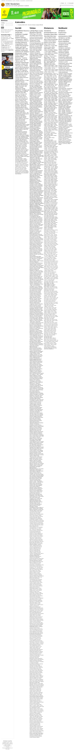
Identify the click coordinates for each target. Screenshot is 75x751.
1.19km (55, 311)
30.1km (48, 177)
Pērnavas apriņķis (38, 82)
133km (45, 287)
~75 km (51, 239)
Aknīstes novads (39, 697)
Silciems (31, 316)
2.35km (47, 320)
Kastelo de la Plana (33, 533)
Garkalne (40, 287)
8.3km (45, 117)
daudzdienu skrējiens (64, 78)
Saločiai (40, 147)
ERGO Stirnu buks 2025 (22, 137)
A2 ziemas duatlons (22, 144)
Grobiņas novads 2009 (35, 183)
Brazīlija (36, 169)
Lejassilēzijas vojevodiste (35, 466)
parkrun (68, 89)
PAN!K (17, 36)
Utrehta (38, 505)
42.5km (51, 226)
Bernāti (37, 323)
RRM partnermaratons (63, 118)
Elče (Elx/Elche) (36, 578)
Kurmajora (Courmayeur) (34, 127)
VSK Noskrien (12, 4)
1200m (52, 176)
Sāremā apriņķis (37, 723)
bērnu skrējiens (64, 40)
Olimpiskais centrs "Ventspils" (35, 131)
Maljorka (36, 261)
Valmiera (32, 41)
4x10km (52, 220)
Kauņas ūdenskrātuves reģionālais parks (36, 470)
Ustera (34, 596)
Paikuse (31, 277)
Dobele (38, 302)
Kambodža (32, 227)
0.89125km (46, 153)
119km (56, 120)
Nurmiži (31, 315)
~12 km (46, 68)
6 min (51, 267)
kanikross (68, 81)
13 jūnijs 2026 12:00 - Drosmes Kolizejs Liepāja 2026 (29, 24)
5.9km (55, 148)
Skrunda (32, 194)
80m (54, 278)
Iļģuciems (32, 75)
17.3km (45, 225)
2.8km (56, 185)
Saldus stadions (33, 363)
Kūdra (31, 496)
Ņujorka (40, 171)
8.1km (54, 74)
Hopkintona (40, 191)
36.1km (54, 244)
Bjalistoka (37, 357)
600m (49, 68)
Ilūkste (40, 250)
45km (45, 120)
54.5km (54, 340)
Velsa (31, 210)
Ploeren (31, 681)
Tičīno (31, 361)
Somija (42, 73)
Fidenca (31, 388)
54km (54, 221)
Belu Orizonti (37, 627)
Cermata (35, 254)
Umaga (39, 300)
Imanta (36, 58)
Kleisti (38, 242)
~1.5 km (55, 255)
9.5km (52, 65)
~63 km (52, 163)
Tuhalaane (32, 406)
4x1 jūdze (53, 317)
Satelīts (60, 68)
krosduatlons (61, 135)
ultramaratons (63, 43)
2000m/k (55, 173)
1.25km (54, 192)
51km (57, 267)
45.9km (45, 331)
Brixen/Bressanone (37, 653)
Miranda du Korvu (36, 441)
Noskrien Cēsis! (19, 92)
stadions (61, 46)
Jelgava (32, 58)
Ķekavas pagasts (33, 572)
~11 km (54, 75)
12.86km (53, 208)
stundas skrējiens (63, 80)
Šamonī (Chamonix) (35, 79)
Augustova (40, 667)
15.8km (55, 238)
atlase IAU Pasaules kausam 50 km (20, 120)
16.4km (54, 329)
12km (53, 41)
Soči (42, 530)
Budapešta (32, 130)
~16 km (49, 90)
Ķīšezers (32, 225)
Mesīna (31, 559)
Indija (37, 129)
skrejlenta (60, 137)
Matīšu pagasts (36, 442)
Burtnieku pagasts (33, 443)
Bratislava (34, 208)
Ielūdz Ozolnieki (20, 55)
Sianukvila (36, 662)
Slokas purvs (35, 496)
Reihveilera (40, 658)
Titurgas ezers (37, 709)
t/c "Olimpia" (32, 323)
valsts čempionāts (64, 49)
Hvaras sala (36, 412)
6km (45, 39)
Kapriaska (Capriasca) (37, 361)
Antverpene (36, 250)
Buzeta (31, 306)
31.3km (48, 220)
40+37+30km (53, 310)
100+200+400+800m (48, 141)
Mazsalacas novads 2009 (35, 682)
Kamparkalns (32, 564)
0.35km (48, 176)
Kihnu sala (35, 615)
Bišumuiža (32, 494)
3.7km (45, 100)
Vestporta (35, 698)
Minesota (37, 657)
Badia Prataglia (37, 514)
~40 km (45, 169)
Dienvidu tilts (39, 202)
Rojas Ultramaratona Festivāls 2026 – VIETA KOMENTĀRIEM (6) (7, 37)
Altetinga (41, 593)
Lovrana (39, 305)
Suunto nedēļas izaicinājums (22, 128)
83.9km (54, 231)
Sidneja (35, 343)
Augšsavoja (36, 546)
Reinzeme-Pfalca (33, 719)
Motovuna (37, 415)
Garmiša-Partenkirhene (37, 635)
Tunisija (41, 333)
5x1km (56, 278)
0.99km (45, 245)
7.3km (49, 104)
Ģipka (39, 256)
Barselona (32, 120)
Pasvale (31, 143)
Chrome (7, 746)
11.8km (48, 249)
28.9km (54, 223)
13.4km (54, 103)
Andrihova (32, 432)
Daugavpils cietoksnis (36, 594)
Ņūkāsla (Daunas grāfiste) (37, 695)
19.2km (45, 184)
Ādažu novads (38, 458)
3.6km (49, 44)
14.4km (48, 116)
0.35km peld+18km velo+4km (50, 172)
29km (54, 174)
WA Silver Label (68, 124)
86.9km (55, 243)
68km (52, 255)
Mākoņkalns (37, 541)
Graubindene (32, 657)
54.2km (48, 331)
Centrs (31, 63)
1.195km (49, 313)
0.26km (52, 270)
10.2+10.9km (48, 263)
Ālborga (38, 490)
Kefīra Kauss (61, 87)
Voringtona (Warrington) (34, 649)
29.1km (45, 223)
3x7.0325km (46, 138)
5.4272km (55, 165)
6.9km (54, 188)
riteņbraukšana (67, 76)
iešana (64, 71)
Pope (41, 708)
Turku (31, 249)
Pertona (31, 697)
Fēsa (42, 453)
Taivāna (35, 166)
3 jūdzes (55, 293)
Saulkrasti (39, 199)
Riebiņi (42, 514)
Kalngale (40, 674)
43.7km (45, 244)
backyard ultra (67, 117)
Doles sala (36, 164)
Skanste (40, 319)
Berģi (39, 100)
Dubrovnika (32, 418)
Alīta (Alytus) (37, 418)
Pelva (31, 612)
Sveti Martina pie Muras (37, 534)
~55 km (48, 195)
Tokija (37, 197)
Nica (40, 189)
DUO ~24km (50, 133)
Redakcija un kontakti (7, 740)
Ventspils (35, 67)
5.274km (49, 60)
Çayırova (39, 404)
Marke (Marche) (33, 685)
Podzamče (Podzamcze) (34, 555)
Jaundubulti (39, 465)
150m (54, 298)
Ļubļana (38, 252)
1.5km (52, 48)
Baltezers (38, 716)
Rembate (32, 186)
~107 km (52, 120)
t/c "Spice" (37, 374)
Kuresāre (35, 305)
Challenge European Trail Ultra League (21, 168)
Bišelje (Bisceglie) (33, 542)
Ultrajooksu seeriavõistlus (20, 124)
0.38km (51, 174)
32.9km (53, 341)
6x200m (53, 334)
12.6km (49, 107)
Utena (31, 570)
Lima (38, 543)
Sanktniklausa (38, 243)
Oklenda (31, 698)
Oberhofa (38, 521)
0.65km (50, 106)
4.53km (45, 243)
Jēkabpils (38, 123)
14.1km (49, 85)
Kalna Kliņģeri (37, 276)
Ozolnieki (37, 41)
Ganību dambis (39, 717)
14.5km (45, 136)
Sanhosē (40, 501)
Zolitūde (32, 127)
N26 (70, 106)
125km (45, 155)
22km (52, 107)
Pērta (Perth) (32, 636)
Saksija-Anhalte (37, 523)
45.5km (55, 179)
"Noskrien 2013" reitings (64, 109)
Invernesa (38, 240)
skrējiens (61, 31)
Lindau (35, 324)
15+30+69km (46, 231)
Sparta (38, 167)
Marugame (32, 506)
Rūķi (38, 669)
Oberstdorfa (40, 431)
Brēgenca (39, 324)
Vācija (36, 38)
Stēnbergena (32, 671)
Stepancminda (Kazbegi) (36, 477)
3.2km (56, 99)
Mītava (23, 160)
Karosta (31, 451)
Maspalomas (32, 248)
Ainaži (34, 222)
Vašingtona (32, 384)
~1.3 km (52, 195)
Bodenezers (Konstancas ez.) (36, 489)
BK (25, 92)
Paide (40, 584)
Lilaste (34, 705)
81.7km (48, 232)
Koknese (35, 419)
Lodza (36, 381)
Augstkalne (39, 489)
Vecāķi (41, 116)
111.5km (55, 236)
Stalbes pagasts (39, 315)
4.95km (48, 134)
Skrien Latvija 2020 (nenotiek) (22, 125)
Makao (40, 407)
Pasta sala (39, 430)
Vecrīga (32, 86)
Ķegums (41, 415)
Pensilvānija (32, 392)
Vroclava (32, 184)
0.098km (45, 250)
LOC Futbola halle (35, 569)
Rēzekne (37, 149)
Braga (35, 554)
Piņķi (31, 255)
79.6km (45, 236)
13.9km (49, 180)
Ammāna (36, 368)
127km (46, 255)
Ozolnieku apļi (23, 86)
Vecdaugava (32, 381)
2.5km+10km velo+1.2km (49, 304)
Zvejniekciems (38, 689)
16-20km (49, 130)
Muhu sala (40, 622)
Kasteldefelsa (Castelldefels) (35, 634)
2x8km (48, 236)
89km (48, 155)
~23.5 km (55, 125)
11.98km (50, 314)
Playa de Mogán (36, 593)
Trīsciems (32, 510)
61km (48, 296)
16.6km (52, 143)
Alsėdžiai (38, 656)
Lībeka (31, 274)
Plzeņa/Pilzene (34, 718)
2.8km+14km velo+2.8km (49, 318)
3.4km (45, 146)
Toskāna (36, 110)
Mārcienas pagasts (36, 444)
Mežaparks (33, 32)
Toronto (36, 237)
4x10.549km (47, 79)
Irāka (31, 497)
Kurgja (36, 239)
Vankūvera (39, 228)
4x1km (50, 259)
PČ (69, 96)
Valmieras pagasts (33, 449)
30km (52, 54)
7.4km (55, 182)
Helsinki (32, 124)
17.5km (45, 178)
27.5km (52, 189)
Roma (35, 181)
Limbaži (31, 295)
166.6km (51, 340)
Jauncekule (32, 563)
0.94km (45, 188)
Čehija (31, 74)
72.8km (46, 233)
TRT (20, 70)
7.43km (45, 123)
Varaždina (32, 523)
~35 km (49, 131)
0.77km (52, 311)
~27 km (52, 148)
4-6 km (53, 83)
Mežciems (32, 83)
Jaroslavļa (38, 530)
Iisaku (33, 439)
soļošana (67, 48)
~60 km (54, 269)
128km (56, 130)
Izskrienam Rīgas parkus (21, 147)
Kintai (31, 594)
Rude (38, 581)
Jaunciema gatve (36, 684)
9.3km (49, 99)
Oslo (31, 236)
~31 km (49, 148)
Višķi (41, 494)
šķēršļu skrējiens (63, 75)
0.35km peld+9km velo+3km (50, 198)
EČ (64, 104)
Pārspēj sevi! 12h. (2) (6, 46)
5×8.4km (46, 131)
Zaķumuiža (34, 448)
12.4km (45, 103)
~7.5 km (49, 121)
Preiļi (41, 222)
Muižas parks (36, 508)
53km (55, 98)
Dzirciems (32, 47)
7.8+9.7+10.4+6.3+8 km (49, 199)
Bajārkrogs (36, 562)
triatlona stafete (68, 135)
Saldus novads (37, 602)
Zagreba (31, 275)
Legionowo (32, 627)
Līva (33, 622)
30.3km (54, 344)
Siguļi (38, 702)
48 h (51, 258)
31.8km (49, 328)
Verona (36, 186)
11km (52, 69)
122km (52, 219)
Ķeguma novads (39, 153)
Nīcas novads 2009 (34, 280)
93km (45, 320)
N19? (70, 136)
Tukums (35, 267)
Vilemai (38, 464)
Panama (34, 365)
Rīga (36, 31)
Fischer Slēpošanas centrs (35, 339)
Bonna (34, 483)
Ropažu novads (36, 265)
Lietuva (32, 37)
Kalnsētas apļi (19, 106)
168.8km (52, 294)
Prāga (31, 107)
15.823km (46, 246)
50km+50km (53, 328)
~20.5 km (46, 165)
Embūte (40, 330)
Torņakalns (38, 90)
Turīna (41, 227)
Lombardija (32, 217)
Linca (40, 646)
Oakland (37, 646)
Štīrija (33, 612)
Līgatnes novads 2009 (35, 232)
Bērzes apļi (17, 169)
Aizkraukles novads (34, 317)
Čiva (38, 641)
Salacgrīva (32, 122)
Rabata (41, 476)
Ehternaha (34, 652)
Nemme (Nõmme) (34, 193)
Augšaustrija (40, 718)
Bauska (37, 148)
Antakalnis (32, 514)
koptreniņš (62, 32)
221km (52, 204)
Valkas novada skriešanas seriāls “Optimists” (20, 89)
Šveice (38, 44)
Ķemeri (41, 444)
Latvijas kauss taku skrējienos (22, 135)
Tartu (31, 136)
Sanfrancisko (38, 483)
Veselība (18, 42)
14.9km (49, 170)
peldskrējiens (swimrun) (63, 132)
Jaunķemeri (32, 713)
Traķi (37, 306)
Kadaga (31, 386)
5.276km (50, 257)
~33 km (56, 152)
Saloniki (40, 193)
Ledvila (33, 434)
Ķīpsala (39, 70)
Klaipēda (37, 83)
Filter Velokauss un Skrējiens (21, 141)
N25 (67, 96)
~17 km (49, 149)
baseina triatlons (61, 140)
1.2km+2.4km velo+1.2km (49, 322)
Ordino (33, 670)
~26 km (45, 114)
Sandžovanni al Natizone (34, 661)
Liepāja (40, 31)
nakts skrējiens (66, 127)
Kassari (31, 517)
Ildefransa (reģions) (38, 377)
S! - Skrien (17, 163)
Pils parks (32, 203)
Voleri (39, 551)
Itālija (33, 35)
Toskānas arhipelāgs (34, 553)
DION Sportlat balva (20, 152)
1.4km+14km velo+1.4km (49, 319)
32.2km (46, 324)
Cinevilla (39, 298)
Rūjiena (31, 222)
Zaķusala (37, 157)
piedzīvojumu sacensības (63, 123)
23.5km (49, 169)
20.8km (48, 238)
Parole (2, 24)
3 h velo (52, 77)
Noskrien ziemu (22, 73)
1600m (52, 157)
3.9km (48, 225)
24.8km (51, 249)
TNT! (26, 55)
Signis (8, 742)
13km (53, 90)
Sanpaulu (41, 365)
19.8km (45, 192)
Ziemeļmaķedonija (34, 256)
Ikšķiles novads (33, 228)
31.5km (52, 178)
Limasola (38, 236)
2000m (53, 93)
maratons (47, 31)
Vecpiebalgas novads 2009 (35, 440)
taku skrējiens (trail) (64, 43)
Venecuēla (38, 474)
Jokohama (34, 637)
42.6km (45, 293)
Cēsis (39, 57)
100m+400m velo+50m (53, 281)
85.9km (49, 250)
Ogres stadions (39, 54)
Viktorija (34, 731)
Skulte (33, 390)
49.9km (53, 229)
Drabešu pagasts (33, 358)
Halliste (41, 397)
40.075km (50, 309)
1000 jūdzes (54, 309)
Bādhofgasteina (38, 612)
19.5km (56, 324)
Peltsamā (34, 620)
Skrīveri (31, 419)
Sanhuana (32, 503)
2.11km (48, 181)
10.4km (45, 128)
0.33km (53, 314)
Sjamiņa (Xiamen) (33, 505)
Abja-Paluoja (36, 397)
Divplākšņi (19, 31)
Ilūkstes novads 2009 (37, 694)
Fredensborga (32, 531)
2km (51, 36)
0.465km (49, 310)
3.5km (52, 66)
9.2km (55, 116)
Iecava (40, 142)
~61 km (45, 294)
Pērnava (31, 214)
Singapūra (32, 409)
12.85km (55, 176)
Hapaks (31, 264)
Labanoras (36, 592)
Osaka (33, 497)
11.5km (49, 110)
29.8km (52, 264)
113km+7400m (47, 277)
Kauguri (35, 191)
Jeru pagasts (41, 681)
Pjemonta (40, 158)
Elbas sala (40, 553)
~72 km (52, 167)
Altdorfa (34, 545)
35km (48, 266)
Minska (33, 309)
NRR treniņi (20, 162)
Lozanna (31, 307)
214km (48, 242)
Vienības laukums (38, 316)
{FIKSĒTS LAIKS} (47, 289)
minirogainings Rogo (21, 74)
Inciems (39, 453)
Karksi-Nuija (37, 247)
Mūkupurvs (32, 573)
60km (51, 296)
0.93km (45, 310)
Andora (36, 670)
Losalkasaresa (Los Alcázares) (36, 518)
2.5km (46, 47)
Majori (35, 124)
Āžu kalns (39, 221)
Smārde (34, 530)
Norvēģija (36, 81)
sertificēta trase (62, 97)
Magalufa (31, 684)
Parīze (36, 133)
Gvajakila (41, 508)
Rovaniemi (32, 269)
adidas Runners (23, 77)
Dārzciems (36, 134)
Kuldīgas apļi (25, 90)
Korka (38, 268)
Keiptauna (32, 311)
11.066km (49, 256)
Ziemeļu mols (32, 557)
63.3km (52, 150)
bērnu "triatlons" (68, 129)
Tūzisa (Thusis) (33, 656)
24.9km (45, 221)
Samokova (41, 710)
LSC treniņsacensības (20, 121)
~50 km (49, 102)
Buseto (41, 387)
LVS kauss (26, 162)
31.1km (51, 342)
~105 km (49, 237)
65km (54, 126)
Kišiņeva (38, 472)
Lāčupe (40, 331)
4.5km (50, 75)
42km (45, 77)
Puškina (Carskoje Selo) (34, 609)
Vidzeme (40, 218)
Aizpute (34, 236)
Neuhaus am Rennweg (38, 522)
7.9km (56, 208)
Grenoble (31, 666)
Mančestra (32, 407)
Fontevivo (35, 669)
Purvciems (37, 71)
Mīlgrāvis (35, 375)
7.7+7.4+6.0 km (53, 202)
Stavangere (40, 351)
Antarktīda (36, 229)
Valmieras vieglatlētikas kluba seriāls (21, 44)
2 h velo (52, 166)
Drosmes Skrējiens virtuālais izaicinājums (21, 165)
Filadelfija (35, 386)
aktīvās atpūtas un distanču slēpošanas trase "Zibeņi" (36, 283)
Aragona (36, 506)
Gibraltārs (40, 484)
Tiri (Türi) (40, 354)
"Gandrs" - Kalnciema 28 (38, 482)
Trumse (36, 184)
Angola (36, 658)
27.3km (50, 216)
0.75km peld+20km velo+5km (50, 175)
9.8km (45, 97)
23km (56, 93)
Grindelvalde (32, 519)
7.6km (50, 153)
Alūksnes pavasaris (24, 118)
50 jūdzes (51, 343)
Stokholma (40, 111)
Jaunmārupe (33, 161)
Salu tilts (32, 100)
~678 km (45, 264)
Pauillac (31, 401)
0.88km (49, 270)
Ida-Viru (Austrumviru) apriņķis (36, 289)
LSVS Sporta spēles (63, 125)
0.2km (50, 41)
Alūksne (41, 164)
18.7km (45, 209)
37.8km (54, 145)
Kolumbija (32, 399)
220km (51, 225)
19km (55, 118)
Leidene (31, 294)
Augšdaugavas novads (34, 568)
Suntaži (35, 268)
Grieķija (37, 73)
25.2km (48, 120)
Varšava (35, 93)
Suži (33, 678)
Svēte (41, 510)
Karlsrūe (41, 663)
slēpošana (65, 139)
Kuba (40, 399)
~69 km (45, 171)
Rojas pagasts (37, 713)
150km (45, 179)
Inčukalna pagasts (36, 210)
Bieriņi (37, 190)
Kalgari (39, 348)
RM (64, 81)
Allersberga (32, 602)
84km (45, 211)
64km (45, 239)
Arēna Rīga (36, 409)
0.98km (48, 245)
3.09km (48, 329)
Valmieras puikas (33, 708)
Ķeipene (40, 266)
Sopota (36, 439)
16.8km (50, 145)
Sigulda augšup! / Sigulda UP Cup (22, 103)
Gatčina (31, 710)
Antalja (31, 273)
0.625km (49, 311)
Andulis (6, 39)
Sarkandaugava (35, 226)
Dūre (36, 445)
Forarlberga (32, 723)
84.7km (45, 323)
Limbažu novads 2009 (37, 349)
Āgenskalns (39, 35)
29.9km (45, 249)
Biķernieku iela (36, 160)
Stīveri (37, 673)
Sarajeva (35, 453)
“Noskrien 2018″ (62, 83)
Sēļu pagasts (35, 681)
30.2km (48, 293)
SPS (20, 108)
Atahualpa (7, 749)
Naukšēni (31, 488)
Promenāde (39, 343)
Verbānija (36, 307)
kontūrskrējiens (68, 140)
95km (45, 340)
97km (57, 244)
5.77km (49, 268)
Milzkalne (32, 206)
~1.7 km (45, 204)
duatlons (60, 115)
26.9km (45, 335)
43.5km (54, 245)
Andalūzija (32, 133)
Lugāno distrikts (33, 353)
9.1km (56, 115)
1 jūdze (51, 194)
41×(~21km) (46, 197)
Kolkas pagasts (37, 729)
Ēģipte (41, 195)
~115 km (51, 112)
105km (45, 176)
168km (48, 196)
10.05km (52, 238)
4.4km (51, 61)
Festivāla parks (33, 521)
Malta (40, 237)
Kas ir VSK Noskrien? (6, 31)
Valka (40, 86)
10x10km (46, 112)
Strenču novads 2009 (37, 438)
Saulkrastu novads (37, 509)
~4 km (54, 73)
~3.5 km (52, 154)
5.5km (48, 57)
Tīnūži (36, 641)
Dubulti (31, 534)
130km (45, 168)
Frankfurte (32, 237)
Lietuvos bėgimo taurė (21, 132)
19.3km (55, 264)
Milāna (41, 238)
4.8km (53, 64)
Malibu (41, 624)
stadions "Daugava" (35, 112)
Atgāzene (32, 333)
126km (48, 223)
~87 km (45, 238)
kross (60, 41)
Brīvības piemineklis (34, 76)
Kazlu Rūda (34, 524)
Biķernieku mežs (37, 55)
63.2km (46, 303)
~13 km (46, 90)
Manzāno (40, 660)
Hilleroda (31, 543)
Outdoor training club (21, 94)
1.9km (48, 118)
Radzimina (32, 623)
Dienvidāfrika (33, 116)
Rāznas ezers (32, 389)
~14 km (53, 58)
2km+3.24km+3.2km (48, 139)
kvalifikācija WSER (63, 79)
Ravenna (32, 291)
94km (54, 232)
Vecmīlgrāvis (38, 369)
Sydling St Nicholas (37, 583)
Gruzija (39, 301)
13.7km (55, 155)
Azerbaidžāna (32, 511)
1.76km (55, 268)
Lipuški (42, 373)
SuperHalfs (23, 126)
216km (51, 327)
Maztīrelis (36, 215)
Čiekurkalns (33, 59)
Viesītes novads (33, 621)
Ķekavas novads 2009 (36, 46)
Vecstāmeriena (33, 663)
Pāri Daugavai (24, 45)
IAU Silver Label (62, 130)
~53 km (52, 156)
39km (56, 146)
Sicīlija (33, 374)
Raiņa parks (37, 392)
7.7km (47, 75)
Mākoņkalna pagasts (34, 331)
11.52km (46, 186)
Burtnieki (41, 448)
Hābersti (41, 569)
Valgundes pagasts (39, 203)
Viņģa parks (40, 224)
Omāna (39, 558)
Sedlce (31, 622)
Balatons (35, 244)
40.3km (51, 244)
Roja (40, 173)
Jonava (35, 295)
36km (47, 334)
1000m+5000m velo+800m (49, 285)
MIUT (22, 108)
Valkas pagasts (35, 515)
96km (48, 330)
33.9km (55, 291)
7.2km (46, 53)
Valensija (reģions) (34, 150)
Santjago (34, 706)
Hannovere (35, 249)
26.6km (48, 221)
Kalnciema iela (34, 57)
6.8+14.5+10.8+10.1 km (48, 271)
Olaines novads (33, 242)
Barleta (36, 540)
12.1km (45, 102)
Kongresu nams (33, 403)
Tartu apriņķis (35, 459)
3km (54, 36)
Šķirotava (31, 692)
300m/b (53, 324)
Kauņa (31, 156)
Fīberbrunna (36, 616)
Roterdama (37, 238)
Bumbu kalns (35, 462)
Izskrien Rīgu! (19, 56)
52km (45, 212)
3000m (56, 50)
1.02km (45, 273)
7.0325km (46, 93)
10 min (53, 86)
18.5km (48, 191)
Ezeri (39, 672)
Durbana (37, 345)
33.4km (46, 328)
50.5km (45, 235)
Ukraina (40, 121)
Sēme (38, 473)
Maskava (37, 182)
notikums (66, 51)
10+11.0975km (47, 132)
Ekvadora (37, 227)
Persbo (40, 640)
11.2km (48, 179)
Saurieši (40, 248)
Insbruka (38, 567)
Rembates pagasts (36, 737)
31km (48, 244)
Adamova (35, 426)
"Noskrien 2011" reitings (64, 111)
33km (48, 94)
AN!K (19, 98)
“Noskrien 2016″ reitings (65, 89)
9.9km (52, 100)
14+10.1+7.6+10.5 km (53, 266)
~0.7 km (52, 191)
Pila (34, 285)
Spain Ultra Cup (21, 149)
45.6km (49, 123)
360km (46, 276)
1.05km (52, 181)
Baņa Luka (36, 429)
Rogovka (31, 672)
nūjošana (66, 41)
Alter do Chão (32, 540)
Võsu (39, 499)
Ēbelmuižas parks (39, 417)
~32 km (49, 147)
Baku (36, 511)
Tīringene (31, 522)
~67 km (55, 195)
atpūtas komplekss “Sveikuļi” (37, 205)
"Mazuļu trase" (47, 166)
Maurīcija (36, 364)
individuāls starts (63, 63)
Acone (41, 705)
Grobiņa (36, 479)
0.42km (51, 124)
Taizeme (41, 279)
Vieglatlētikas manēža (36, 645)
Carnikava (32, 149)
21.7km (48, 190)
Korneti (34, 430)
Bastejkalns (37, 206)
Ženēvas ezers (39, 478)
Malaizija (36, 253)
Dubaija (34, 362)
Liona (35, 666)
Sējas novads (37, 510)
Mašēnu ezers (32, 679)
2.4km (50, 64)
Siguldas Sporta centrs (37, 611)
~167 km (52, 200)
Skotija (40, 103)
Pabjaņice (32, 371)
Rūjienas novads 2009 (38, 683)
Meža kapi (36, 433)
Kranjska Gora (33, 292)
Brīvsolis (26, 137)
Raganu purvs (40, 604)
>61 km (54, 253)
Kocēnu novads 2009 (35, 125)
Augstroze (35, 460)
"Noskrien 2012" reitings (64, 110)
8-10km (55, 133)
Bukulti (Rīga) (40, 426)
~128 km (56, 167)
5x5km (45, 182)
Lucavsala (38, 77)
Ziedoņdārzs (33, 70)
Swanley (37, 650)
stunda (50, 42)
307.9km (49, 294)
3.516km (50, 114)
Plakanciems (35, 571)
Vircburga (40, 249)
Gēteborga (39, 208)
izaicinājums (61, 129)
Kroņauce (31, 704)
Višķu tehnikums (36, 493)
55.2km (51, 335)
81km (45, 194)
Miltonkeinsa (36, 294)
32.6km (52, 224)
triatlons (60, 107)
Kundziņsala (36, 494)
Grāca (38, 491)
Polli (40, 323)
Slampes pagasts (33, 301)
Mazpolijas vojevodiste (38, 318)
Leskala (38, 572)
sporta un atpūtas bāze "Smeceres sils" (34, 456)
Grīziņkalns (32, 144)
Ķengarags (32, 313)
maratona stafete (63, 52)
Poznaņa (34, 136)
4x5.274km (49, 212)
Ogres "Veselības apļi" (20, 47)
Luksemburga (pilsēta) (38, 326)
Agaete (31, 593)
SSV (26, 64)
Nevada (31, 267)
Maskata (36, 558)
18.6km (51, 242)
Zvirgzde (34, 552)
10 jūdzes (46, 106)
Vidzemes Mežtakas (20, 115)
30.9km (53, 233)
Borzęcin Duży (35, 667)
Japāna (37, 61)
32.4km (54, 242)
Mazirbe (31, 260)
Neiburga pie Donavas (34, 428)
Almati (38, 353)
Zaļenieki (38, 703)
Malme (31, 483)
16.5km (45, 226)
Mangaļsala (37, 43)
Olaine (31, 166)
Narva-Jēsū (35, 469)
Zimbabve (39, 366)
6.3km (54, 106)
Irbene (34, 590)
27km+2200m (52, 207)
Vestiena (31, 484)
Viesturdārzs (38, 223)
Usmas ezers (32, 417)
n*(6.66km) (55, 277)
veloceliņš (32, 546)
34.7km (55, 319)
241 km (48, 339)
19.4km (54, 225)
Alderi (35, 503)
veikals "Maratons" (38, 487)
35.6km (45, 170)
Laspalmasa (36, 173)
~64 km (45, 279)
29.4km (56, 127)
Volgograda (40, 382)
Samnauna (39, 637)
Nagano (35, 404)
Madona (40, 427)
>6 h (52, 128)
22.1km (48, 222)
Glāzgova (32, 281)
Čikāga (42, 211)
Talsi (41, 104)
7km (55, 45)
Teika (31, 34)
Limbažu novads (36, 582)
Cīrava (31, 706)
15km (45, 44)
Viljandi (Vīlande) (34, 168)
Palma (39, 306)
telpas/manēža (68, 73)
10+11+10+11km (54, 263)
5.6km (53, 105)
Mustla (41, 400)
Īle (33, 517)
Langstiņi (40, 286)
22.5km (54, 201)
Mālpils (31, 589)
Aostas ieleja (37, 680)
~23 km (56, 84)
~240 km (45, 265)
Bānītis (19, 160)
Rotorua (37, 434)
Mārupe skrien (18, 112)
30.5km (45, 222)
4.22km (46, 91)
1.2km (45, 54)
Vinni (31, 439)
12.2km (49, 187)
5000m (56, 53)
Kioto (42, 558)
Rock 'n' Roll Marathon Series (22, 81)
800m (49, 48)
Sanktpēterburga (34, 170)
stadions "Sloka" (33, 480)
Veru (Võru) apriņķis (35, 111)
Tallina (35, 63)
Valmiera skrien (23, 169)
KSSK (24, 105)
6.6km (54, 94)
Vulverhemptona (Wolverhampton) (36, 696)
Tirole (31, 334)
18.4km (52, 177)
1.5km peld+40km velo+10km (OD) (50, 205)
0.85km (45, 311)
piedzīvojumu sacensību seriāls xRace (21, 146)
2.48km (55, 135)
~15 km (48, 61)
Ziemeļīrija (40, 235)
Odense (31, 257)
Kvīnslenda (32, 329)
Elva (31, 163)
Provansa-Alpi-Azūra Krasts (36, 218)
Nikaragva (32, 683)
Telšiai (41, 567)
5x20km (51, 293)
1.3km (48, 171)
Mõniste (40, 617)
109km (52, 179)
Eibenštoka (36, 420)
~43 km (52, 98)
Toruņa (33, 629)
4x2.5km (50, 105)
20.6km (52, 209)
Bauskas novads (36, 728)
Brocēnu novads (37, 599)
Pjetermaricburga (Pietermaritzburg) (34, 347)
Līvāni (31, 162)
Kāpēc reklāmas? (5, 32)
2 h (53, 56)
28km (54, 146)
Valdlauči (37, 390)
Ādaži (36, 263)
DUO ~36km (53, 169)
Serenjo (31, 635)
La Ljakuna (36, 638)
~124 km (55, 234)
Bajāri (31, 244)
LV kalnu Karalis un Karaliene (65, 113)
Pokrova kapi (33, 240)
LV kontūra (68, 112)
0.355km (55, 249)
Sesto (38, 591)
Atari (42, 509)
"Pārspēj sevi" (19, 65)
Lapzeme (31, 412)
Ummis (37, 585)
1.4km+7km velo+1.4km (48, 321)
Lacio (36, 286)
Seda (31, 437)
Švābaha (37, 663)
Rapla (31, 355)
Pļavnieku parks (40, 524)
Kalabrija (39, 445)
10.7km (53, 102)
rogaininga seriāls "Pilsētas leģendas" (20, 111)
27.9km (47, 343)
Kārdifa (36, 338)
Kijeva (38, 222)
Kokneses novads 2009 (38, 451)
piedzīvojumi (68, 104)
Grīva (38, 710)
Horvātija (40, 88)
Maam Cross (38, 647)
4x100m (49, 80)
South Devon (38, 691)
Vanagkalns (37, 411)
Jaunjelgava (32, 200)
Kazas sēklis (35, 714)
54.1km (45, 296)
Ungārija (39, 87)
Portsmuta (37, 640)
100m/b (49, 84)
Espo (35, 454)
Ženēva (31, 250)
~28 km (48, 168)
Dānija (36, 100)
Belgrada (37, 269)
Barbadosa (39, 332)
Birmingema (32, 641)
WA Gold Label (62, 105)
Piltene (35, 221)
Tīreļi (39, 496)
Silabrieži (31, 677)
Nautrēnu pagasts (38, 671)
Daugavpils (33, 40)
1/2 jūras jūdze (47, 150)
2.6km (51, 134)
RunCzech (17, 116)
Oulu (43, 399)
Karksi (34, 447)
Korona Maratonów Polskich (22, 138)
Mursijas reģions (37, 517)
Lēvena (34, 585)
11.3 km (52, 144)
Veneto (31, 82)
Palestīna (41, 303)
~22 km (52, 121)
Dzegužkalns (33, 91)
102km (55, 162)
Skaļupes (31, 464)
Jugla (31, 55)
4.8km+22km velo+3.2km (49, 290)
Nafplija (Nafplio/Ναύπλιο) (35, 360)
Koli (40, 378)
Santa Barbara (36, 625)
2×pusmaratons (48, 73)
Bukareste (38, 154)
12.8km (56, 143)
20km (45, 65)
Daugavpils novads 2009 (35, 495)
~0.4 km (55, 164)
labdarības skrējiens (63, 128)
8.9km (45, 113)
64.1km (52, 250)
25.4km (53, 110)
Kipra (36, 122)
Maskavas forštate (34, 98)
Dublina (31, 169)
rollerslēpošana (65, 134)
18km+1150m (47, 207)
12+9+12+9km (54, 159)
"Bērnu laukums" (37, 213)
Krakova (35, 156)
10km (52, 34)
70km (49, 96)
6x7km (48, 269)
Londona (35, 273)
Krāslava (31, 454)
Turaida (36, 371)
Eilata (41, 362)
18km (56, 70)
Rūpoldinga (39, 480)
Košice (31, 252)
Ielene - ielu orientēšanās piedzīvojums (22, 113)
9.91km (49, 143)
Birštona (31, 600)
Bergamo (39, 511)
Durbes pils (32, 584)
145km (54, 128)
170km (45, 177)
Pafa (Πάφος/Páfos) (39, 313)
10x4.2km (55, 122)
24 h (55, 56)
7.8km (52, 89)
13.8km (45, 156)
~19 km (47, 92)
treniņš (60, 54)
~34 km (49, 157)
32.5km (48, 224)
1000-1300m (46, 259)
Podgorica (38, 327)
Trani (41, 542)
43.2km (55, 295)
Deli (30, 477)
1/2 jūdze (51, 298)
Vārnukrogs (36, 395)
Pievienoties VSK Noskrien (7, 29)
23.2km (48, 219)
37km (53, 315)
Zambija (31, 625)
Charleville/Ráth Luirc (34, 527)
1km (45, 36)
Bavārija (32, 78)
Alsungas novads (33, 473)
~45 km (49, 264)
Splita (31, 362)
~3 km (52, 72)
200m (53, 47)
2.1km (48, 97)
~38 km (52, 190)
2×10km (53, 257)
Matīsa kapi (39, 690)
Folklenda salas (37, 367)
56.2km (51, 330)
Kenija (31, 365)
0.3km (46, 41)
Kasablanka (36, 333)
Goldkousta (40, 328)
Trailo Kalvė (22, 164)
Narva (31, 373)
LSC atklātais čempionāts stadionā (21, 50)
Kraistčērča (38, 621)
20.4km (51, 245)
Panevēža (36, 142)
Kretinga (42, 463)
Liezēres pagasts (33, 340)
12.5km (52, 127)
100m (45, 48)
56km (55, 154)
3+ (44, 257)
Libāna (40, 364)
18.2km (56, 210)
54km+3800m (48, 208)
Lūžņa (41, 495)
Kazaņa (34, 461)
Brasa (40, 81)
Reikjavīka (38, 161)
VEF (42, 43)
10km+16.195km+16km (49, 137)
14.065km (50, 103)
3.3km (54, 78)
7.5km (45, 70)
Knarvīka (36, 291)
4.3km (55, 305)
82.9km (55, 286)
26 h (50, 317)
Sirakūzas (32, 638)
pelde (70, 79)
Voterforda (38, 321)
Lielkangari (40, 692)
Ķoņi (39, 339)
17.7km (55, 177)
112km (51, 329)
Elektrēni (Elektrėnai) (34, 674)
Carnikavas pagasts (37, 115)
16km (53, 60)
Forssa (35, 491)
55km (45, 84)
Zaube (41, 601)
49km (45, 343)
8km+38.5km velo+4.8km (49, 291)
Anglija (36, 85)
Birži (41, 294)
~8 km (49, 72)
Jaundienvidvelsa (36, 373)
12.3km (52, 97)
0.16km (54, 342)
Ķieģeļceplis (32, 651)
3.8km (48, 146)
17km (45, 85)
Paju (30, 718)
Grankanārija (37, 104)
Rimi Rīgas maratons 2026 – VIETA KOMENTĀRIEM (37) (7, 42)
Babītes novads (34, 88)
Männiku (31, 714)
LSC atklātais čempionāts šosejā (22, 52)
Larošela (39, 273)
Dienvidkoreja (40, 155)
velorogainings (62, 88)
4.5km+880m (46, 278)
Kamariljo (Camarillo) (35, 624)
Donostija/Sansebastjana (35, 288)
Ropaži (40, 131)
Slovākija (38, 125)
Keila (34, 306)
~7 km (50, 56)
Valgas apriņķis (33, 297)
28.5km (48, 344)
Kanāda (40, 67)
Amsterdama (33, 211)
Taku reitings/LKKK (63, 106)
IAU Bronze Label (63, 91)
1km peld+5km (54, 313)
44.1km (48, 210)
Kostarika (35, 278)
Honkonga (39, 403)
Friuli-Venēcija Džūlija (36, 310)
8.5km (47, 74)
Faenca (36, 579)
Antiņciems (32, 603)
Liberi (37, 389)
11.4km (55, 124)
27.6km (52, 222)
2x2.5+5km (46, 314)
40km (52, 125)
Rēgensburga (32, 650)
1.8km (51, 79)
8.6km (45, 94)
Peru (37, 365)
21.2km (48, 189)
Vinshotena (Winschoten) (35, 398)
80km (45, 109)
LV (28, 73)
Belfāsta (36, 235)
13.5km (56, 292)
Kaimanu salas (38, 396)
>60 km (55, 209)
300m (51, 62)
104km (48, 188)
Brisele (33, 196)
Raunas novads (33, 490)
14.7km (45, 181)
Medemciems (39, 545)
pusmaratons (49, 33)
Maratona (37, 233)
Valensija (36, 121)
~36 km (49, 127)
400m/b (55, 79)
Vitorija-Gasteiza (33, 648)
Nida (36, 147)
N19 (71, 92)
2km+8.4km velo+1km (53, 213)
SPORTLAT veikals (34, 270)
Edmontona (32, 383)
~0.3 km (48, 86)
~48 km (49, 254)
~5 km (52, 45)
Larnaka (35, 410)
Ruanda (35, 408)
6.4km (45, 89)
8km (50, 38)
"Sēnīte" (38, 705)
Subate (34, 697)
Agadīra (39, 439)
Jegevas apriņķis (40, 620)
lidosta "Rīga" (40, 310)
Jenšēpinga (32, 592)
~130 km (49, 159)
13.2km (56, 69)
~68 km (56, 166)
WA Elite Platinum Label (64, 131)
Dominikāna (33, 476)
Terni (34, 315)
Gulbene (39, 372)
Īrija (39, 85)
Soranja (37, 387)
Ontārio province (33, 690)
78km (53, 248)
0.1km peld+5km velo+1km (50, 142)
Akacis (41, 395)
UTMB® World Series (19, 166)
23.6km (45, 313)
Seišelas (34, 475)
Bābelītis (32, 164)
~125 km (52, 268)
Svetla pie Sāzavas (37, 532)
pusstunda (54, 39)
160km (53, 218)
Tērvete (35, 298)
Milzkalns (31, 453)
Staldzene (35, 405)
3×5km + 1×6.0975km (48, 227)
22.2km (52, 170)
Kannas (31, 254)
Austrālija (36, 86)
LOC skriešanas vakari (23, 154)
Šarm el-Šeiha (39, 652)
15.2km (51, 211)
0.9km (48, 77)
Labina (31, 305)
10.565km (56, 199)
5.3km (49, 58)
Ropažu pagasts (38, 92)
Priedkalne (39, 405)
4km (48, 36)
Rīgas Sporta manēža (36, 135)
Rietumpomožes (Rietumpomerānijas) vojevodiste (36, 468)
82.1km (45, 130)
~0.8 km (46, 147)
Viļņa (33, 73)
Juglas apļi (18, 47)
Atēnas (35, 117)
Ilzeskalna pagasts (33, 628)
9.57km (56, 229)
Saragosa (32, 491)
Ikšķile (31, 459)
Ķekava (38, 297)
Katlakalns (32, 395)
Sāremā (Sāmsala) (37, 274)
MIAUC (60, 101)
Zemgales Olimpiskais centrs (34, 330)
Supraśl (40, 616)
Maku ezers (36, 678)
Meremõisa (32, 147)
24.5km (45, 115)
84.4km (55, 107)
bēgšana (67, 131)
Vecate (31, 441)
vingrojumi (66, 136)
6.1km (45, 121)
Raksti (62, 3)
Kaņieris (31, 605)
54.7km (48, 117)
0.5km (54, 38)
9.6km (54, 112)
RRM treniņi (23, 156)
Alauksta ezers (37, 463)
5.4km (56, 66)
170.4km (50, 233)
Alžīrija (33, 255)
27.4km (52, 118)
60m (45, 57)
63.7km (46, 341)
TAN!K (26, 65)
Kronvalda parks (37, 105)
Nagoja (34, 387)
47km (52, 149)
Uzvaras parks (38, 37)
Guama (42, 496)
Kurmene (41, 629)
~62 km (51, 196)
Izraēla (38, 116)
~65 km (48, 267)
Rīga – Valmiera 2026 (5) (7, 44)
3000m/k (46, 96)
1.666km (45, 270)
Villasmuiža (36, 693)
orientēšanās (68, 60)
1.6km (51, 94)
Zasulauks (32, 44)
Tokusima (32, 410)
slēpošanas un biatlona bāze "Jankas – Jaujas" (36, 259)
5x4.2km (54, 330)
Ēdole (31, 515)
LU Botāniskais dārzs (39, 564)
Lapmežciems (36, 605)
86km (55, 150)
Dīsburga (38, 648)
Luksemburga (36, 195)
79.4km (49, 218)
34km (45, 134)
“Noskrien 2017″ (62, 84)
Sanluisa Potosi (35, 421)
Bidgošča (37, 629)
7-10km (49, 158)
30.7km (50, 324)
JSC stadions (37, 379)
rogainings (65, 55)
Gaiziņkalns (35, 337)
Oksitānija (32, 420)
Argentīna (40, 371)
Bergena (40, 277)
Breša (31, 445)
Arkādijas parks (38, 143)
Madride (39, 136)
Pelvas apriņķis (39, 719)
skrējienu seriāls (64, 38)
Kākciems (32, 693)
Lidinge (31, 552)
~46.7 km (52, 210)
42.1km (50, 231)
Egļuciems (32, 551)
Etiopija (38, 476)
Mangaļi (38, 216)
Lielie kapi (39, 552)
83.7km (50, 334)
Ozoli (41, 339)
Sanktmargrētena (33, 372)
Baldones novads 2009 (35, 204)
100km (50, 53)
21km (49, 69)
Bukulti (37, 378)
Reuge (38, 267)
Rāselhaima (35, 660)
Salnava (40, 543)
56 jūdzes (51, 278)
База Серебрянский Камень (35, 561)
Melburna (31, 562)
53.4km (45, 234)
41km (45, 196)
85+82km (50, 275)
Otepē (34, 154)
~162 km (54, 275)
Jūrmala (35, 48)
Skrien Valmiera (18, 167)
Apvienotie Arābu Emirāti (35, 296)
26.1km (45, 190)
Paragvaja (32, 408)
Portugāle (32, 61)
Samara (31, 472)
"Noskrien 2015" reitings (65, 98)
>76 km (51, 234)
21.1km (45, 133)
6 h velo (46, 257)
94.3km (52, 180)
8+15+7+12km (54, 256)
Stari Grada (34, 414)
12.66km (45, 295)
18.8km (45, 191)
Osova (35, 623)
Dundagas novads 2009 (39, 394)
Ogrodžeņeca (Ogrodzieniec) (35, 556)
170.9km (49, 160)
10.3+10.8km (46, 202)
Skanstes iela (33, 207)
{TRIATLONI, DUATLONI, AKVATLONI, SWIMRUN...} (50, 348)
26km (48, 109)
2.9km (45, 107)
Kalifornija (32, 239)
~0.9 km (50, 297)
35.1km (45, 189)
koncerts (60, 138)
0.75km (46, 98)
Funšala (37, 362)
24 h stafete (53, 254)
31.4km (49, 128)
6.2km (52, 113)
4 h (53, 53)
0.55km (45, 111)
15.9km (48, 211)
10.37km (49, 209)
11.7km (53, 80)
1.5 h (56, 147)
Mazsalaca (39, 416)
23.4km (45, 105)
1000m (46, 58)
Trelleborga (36, 504)
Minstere (32, 298)
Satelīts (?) (65, 137)
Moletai (42, 475)
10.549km (50, 50)
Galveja (41, 516)
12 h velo (49, 164)
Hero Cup (26, 166)
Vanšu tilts (32, 69)
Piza (39, 275)
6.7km (45, 159)
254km (48, 226)
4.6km (45, 125)
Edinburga (40, 135)
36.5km (45, 330)
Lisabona (32, 97)
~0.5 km (52, 57)
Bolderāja (37, 309)
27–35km (49, 81)
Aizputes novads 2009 (38, 271)
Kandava (31, 452)
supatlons (69, 139)
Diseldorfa (32, 238)
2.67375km (52, 152)
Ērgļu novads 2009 (40, 436)
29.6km (45, 237)
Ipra (42, 561)
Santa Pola (32, 223)
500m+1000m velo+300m (49, 282)
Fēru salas (36, 399)
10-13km (54, 81)
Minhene (32, 224)
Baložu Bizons (24, 41)
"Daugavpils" (19, 39)
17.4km (45, 143)
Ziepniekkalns (33, 167)
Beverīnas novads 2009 (38, 388)
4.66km (45, 219)
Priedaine (35, 382)
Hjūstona (31, 463)
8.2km (53, 114)
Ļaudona (42, 454)
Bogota (36, 636)
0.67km (49, 265)
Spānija (40, 38)
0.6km (49, 47)
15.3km (45, 180)
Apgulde (35, 488)
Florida (41, 385)
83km (52, 104)
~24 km (51, 92)
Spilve (40, 420)
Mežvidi (42, 684)
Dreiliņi (31, 173)
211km (52, 116)
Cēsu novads (33, 190)
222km (48, 200)
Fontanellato (37, 385)
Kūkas (39, 571)
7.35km (48, 154)
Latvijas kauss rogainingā (19, 79)
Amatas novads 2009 (35, 129)
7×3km (45, 200)
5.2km (56, 105)
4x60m (47, 299)
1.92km (45, 195)
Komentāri (71, 3)
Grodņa (39, 375)
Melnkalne (36, 275)
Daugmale (39, 575)
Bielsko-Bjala (40, 698)
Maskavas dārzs (33, 332)
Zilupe (31, 667)
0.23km (52, 147)
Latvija (32, 31)
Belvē (31, 478)
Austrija (35, 74)
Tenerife (34, 589)
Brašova (41, 409)
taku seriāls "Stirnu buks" (21, 60)
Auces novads (33, 436)
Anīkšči (31, 469)
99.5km (52, 289)
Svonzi (34, 350)
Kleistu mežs (32, 327)
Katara (36, 497)
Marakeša (32, 181)
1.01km (51, 236)
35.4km (55, 149)
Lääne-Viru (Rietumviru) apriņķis (36, 342)
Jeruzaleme (32, 263)
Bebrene (40, 568)
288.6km (55, 333)
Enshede (32, 229)
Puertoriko (38, 475)
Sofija (40, 592)
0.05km (48, 78)
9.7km (51, 87)
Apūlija (36, 538)
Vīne (31, 208)
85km (50, 93)
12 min (45, 267)
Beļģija (31, 93)
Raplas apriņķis (37, 726)
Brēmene (38, 400)
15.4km (49, 156)
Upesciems (40, 239)
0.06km (45, 210)
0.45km (52, 99)
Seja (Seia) (37, 516)
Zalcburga (40, 263)
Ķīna (31, 196)
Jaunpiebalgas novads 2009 (36, 352)
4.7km (45, 72)
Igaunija (38, 32)
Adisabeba (41, 434)
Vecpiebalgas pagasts (34, 588)
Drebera (41, 649)
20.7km (51, 339)
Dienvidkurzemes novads (35, 290)
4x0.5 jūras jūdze (50, 243)
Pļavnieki (36, 140)
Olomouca (32, 427)
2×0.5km (45, 254)
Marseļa (38, 550)
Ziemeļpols (36, 407)
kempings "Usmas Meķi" (38, 559)
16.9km (47, 239)
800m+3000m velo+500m (49, 286)
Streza (31, 378)
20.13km (54, 297)
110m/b (50, 83)
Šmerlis (39, 63)
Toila (30, 645)
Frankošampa (32, 617)
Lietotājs (3, 22)
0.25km (53, 70)
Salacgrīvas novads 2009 (35, 231)
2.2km (53, 44)
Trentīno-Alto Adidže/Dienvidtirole (36, 499)
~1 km (46, 51)
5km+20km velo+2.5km (53, 303)
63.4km (49, 204)
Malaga (31, 278)
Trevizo (31, 350)
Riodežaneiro (37, 406)
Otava (39, 299)
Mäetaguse (38, 554)
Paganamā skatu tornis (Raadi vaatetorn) (36, 356)
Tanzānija (32, 367)
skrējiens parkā (63, 62)
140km (48, 194)
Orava (40, 678)
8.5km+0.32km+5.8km (48, 228)
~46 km (45, 126)
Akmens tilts (37, 78)
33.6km (52, 115)
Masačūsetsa (33, 197)
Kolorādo (31, 433)
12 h (55, 61)
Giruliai (35, 224)
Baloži (41, 44)
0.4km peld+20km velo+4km (50, 201)
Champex (32, 397)
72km (51, 223)
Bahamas (41, 659)
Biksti (31, 349)
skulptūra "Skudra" (39, 519)
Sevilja (35, 199)
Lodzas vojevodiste (34, 319)
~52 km (49, 295)
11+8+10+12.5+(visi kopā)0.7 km (50, 260)
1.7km (52, 111)
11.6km (48, 144)
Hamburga (32, 148)
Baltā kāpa (35, 336)
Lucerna (37, 279)
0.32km (51, 232)
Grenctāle (34, 716)
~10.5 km (49, 163)
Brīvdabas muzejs (37, 452)
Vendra (41, 98)
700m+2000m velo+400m (49, 283)
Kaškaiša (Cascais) (39, 322)
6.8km (49, 111)
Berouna (41, 541)
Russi (34, 717)
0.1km (55, 89)
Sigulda (32, 38)
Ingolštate (35, 431)
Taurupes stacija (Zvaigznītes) (37, 151)
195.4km (56, 180)
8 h (51, 86)
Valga (39, 168)
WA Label (69, 100)
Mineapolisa (32, 658)
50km (49, 54)
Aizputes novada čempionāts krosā (21, 151)
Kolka (37, 201)
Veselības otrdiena (19, 170)
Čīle (30, 476)
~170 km (53, 132)
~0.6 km (51, 277)
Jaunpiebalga (32, 579)
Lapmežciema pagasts (34, 724)
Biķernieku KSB (34, 65)
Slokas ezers (32, 396)
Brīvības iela (39, 69)
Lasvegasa (32, 286)
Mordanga (35, 672)
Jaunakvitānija (35, 580)
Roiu (40, 693)
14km (48, 62)
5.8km (45, 87)
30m (49, 302)
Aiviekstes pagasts (34, 287)
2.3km (49, 167)
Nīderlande (33, 66)
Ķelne (40, 280)
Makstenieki (32, 500)
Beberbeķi (40, 307)
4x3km (45, 345)
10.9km (49, 89)
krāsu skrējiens (67, 119)
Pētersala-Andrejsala (38, 312)
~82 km (55, 224)
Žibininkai (32, 487)
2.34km (52, 185)
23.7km (54, 267)
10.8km (46, 45)
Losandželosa (33, 400)
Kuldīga (38, 59)
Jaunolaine (32, 322)
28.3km (48, 234)
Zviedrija (40, 74)
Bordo (31, 520)
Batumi (36, 617)
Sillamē (38, 295)
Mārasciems (35, 614)
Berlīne (31, 104)
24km (48, 87)
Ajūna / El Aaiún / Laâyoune (38, 642)
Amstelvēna (36, 584)
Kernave (36, 427)
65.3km (45, 327)
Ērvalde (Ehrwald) (33, 633)
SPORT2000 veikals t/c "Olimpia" (36, 626)
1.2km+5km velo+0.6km (48, 305)
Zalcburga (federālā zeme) (35, 613)
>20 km (55, 113)
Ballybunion (37, 651)
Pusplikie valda (19, 105)
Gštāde (40, 625)
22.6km (45, 258)
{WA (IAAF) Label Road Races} (64, 141)
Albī (35, 423)
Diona (40, 650)
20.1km (55, 178)
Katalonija (32, 109)
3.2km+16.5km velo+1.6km (52, 287)
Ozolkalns (38, 292)
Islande (31, 155)
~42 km (46, 83)
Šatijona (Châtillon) (39, 679)
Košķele (41, 442)
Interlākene (37, 285)
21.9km (55, 226)
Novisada (32, 235)
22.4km (48, 182)
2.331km (56, 87)
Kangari (39, 460)
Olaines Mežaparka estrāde (34, 424)
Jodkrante (35, 351)
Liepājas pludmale (34, 354)
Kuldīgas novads (36, 163)
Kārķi (38, 659)
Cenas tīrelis (36, 704)
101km (49, 91)
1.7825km (54, 153)
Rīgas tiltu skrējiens (20, 95)
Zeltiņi (31, 160)
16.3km (51, 155)
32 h (49, 122)
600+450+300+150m (48, 315)
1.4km (45, 118)
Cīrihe (34, 155)
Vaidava (32, 117)
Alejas (38, 707)
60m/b (51, 74)
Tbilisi (31, 421)
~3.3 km (48, 279)
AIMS (70, 36)
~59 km (50, 274)
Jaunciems (32, 479)
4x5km (55, 181)
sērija (67, 106)
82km (51, 146)
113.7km (55, 237)
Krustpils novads (36, 727)
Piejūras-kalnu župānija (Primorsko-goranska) (36, 246)
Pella (37, 248)
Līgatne (31, 615)
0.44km (53, 259)
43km (45, 144)
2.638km (49, 258)
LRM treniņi (18, 76)
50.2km (51, 192)
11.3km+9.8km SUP (51, 292)
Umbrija (36, 311)
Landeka (41, 633)
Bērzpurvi (35, 245)
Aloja (40, 673)
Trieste (31, 461)
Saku (31, 569)
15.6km (45, 329)
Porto (35, 177)
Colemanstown (33, 646)
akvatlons (70, 137)
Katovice (32, 276)
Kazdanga (32, 212)
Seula (35, 302)
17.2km (55, 141)
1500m (54, 51)
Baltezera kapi (35, 686)
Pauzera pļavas (37, 563)
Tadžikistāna (32, 393)
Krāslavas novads (33, 720)
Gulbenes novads (33, 328)
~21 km (53, 68)
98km (50, 185)
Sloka (39, 479)
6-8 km (52, 164)
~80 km (45, 157)
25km (52, 84)
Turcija (31, 105)
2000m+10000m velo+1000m (49, 284)
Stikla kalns (36, 501)
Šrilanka (39, 408)
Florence (38, 211)
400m (54, 42)
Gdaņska (36, 277)
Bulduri (39, 166)
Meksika (37, 97)
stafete (60, 51)
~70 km (56, 121)
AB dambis (35, 103)
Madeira (34, 187)
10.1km (46, 99)
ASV (34, 50)
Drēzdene (35, 401)
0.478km (53, 187)
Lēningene (36, 692)
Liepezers (34, 437)
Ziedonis (41, 709)
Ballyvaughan (39, 706)
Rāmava (31, 509)
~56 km (48, 327)
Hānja (31, 154)
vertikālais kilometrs (63, 114)
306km (50, 341)
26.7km (49, 178)
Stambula (40, 170)
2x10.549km (50, 126)
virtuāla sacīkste (67, 66)
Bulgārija (37, 500)
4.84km (54, 327)
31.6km (45, 127)
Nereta (31, 695)
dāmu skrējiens (62, 100)
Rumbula (32, 343)
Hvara (38, 414)
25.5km (54, 271)
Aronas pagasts (39, 450)
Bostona (38, 196)
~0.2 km (52, 265)
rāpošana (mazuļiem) (64, 92)
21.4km (56, 320)
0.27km (50, 248)
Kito (30, 374)
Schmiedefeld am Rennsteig (38, 520)
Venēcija (36, 194)
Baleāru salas (36, 260)
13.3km (45, 344)
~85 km (52, 168)
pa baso (60, 59)
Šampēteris (39, 207)
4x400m (49, 100)
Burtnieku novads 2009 (35, 341)
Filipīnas (31, 660)
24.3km (45, 158)
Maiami (40, 504)
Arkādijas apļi (21, 141)
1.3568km (50, 165)
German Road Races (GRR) (64, 95)
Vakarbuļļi (36, 551)
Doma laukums (38, 234)
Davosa (31, 326)
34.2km (51, 331)
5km (55, 34)
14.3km (55, 219)
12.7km (45, 160)
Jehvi (31, 629)
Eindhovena (32, 243)
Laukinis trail (22, 100)
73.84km (54, 239)
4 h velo (45, 167)
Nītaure (39, 614)
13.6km (55, 170)
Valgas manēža (33, 647)
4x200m (56, 218)
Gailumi (34, 673)
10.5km (46, 56)
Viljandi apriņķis (33, 366)
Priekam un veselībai (24, 109)
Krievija (32, 71)
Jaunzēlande (40, 254)
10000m (46, 64)
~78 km (45, 269)
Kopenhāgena (33, 141)
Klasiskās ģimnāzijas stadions (36, 560)
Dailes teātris (35, 266)
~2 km (56, 65)
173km (55, 191)
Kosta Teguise (38, 384)
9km (45, 62)
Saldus (35, 101)
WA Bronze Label (62, 120)
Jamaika (31, 404)
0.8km (46, 50)
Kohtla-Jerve (39, 628)
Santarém (36, 539)
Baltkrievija (32, 233)
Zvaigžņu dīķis (37, 118)
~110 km (56, 157)
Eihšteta (31, 431)
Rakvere (31, 302)
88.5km (54, 194)
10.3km (55, 117)
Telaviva (36, 303)
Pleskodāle (32, 234)
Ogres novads (33, 174)
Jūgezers (38, 699)
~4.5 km (45, 256)
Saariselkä (40, 539)
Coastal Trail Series (20, 135)
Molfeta (38, 542)
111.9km (47, 298)
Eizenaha (42, 521)
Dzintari (32, 81)
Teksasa (35, 464)
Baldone (31, 324)
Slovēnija (32, 114)
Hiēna (8, 45)
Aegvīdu (31, 653)
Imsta (38, 633)
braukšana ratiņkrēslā (65, 57)
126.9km (55, 235)
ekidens (60, 136)
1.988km (45, 306)
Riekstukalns (38, 212)
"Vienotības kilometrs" (52, 184)
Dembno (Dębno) (36, 486)
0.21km (49, 276)
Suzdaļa (35, 550)
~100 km (48, 253)
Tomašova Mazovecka (34, 668)
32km (55, 104)
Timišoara (40, 462)
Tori (41, 276)
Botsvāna (32, 368)
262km (45, 266)
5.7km (55, 100)
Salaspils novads (37, 145)
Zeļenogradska (33, 595)
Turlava (31, 376)
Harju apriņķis (33, 87)
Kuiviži (38, 610)
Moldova (35, 472)
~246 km (53, 91)
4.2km (49, 51)
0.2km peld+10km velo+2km (49, 161)
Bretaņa (41, 680)
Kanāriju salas (36, 96)
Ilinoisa (31, 213)
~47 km (45, 122)
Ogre (34, 34)
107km (49, 115)
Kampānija (32, 308)
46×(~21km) (51, 197)
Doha (39, 497)
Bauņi (33, 445)
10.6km (46, 69)
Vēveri (40, 588)
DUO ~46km (52, 320)
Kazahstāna (35, 376)
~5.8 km (55, 265)
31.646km (55, 258)
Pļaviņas (32, 220)
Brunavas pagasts (38, 730)
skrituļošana (69, 99)
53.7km (45, 292)
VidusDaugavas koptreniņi (21, 129)
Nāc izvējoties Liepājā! (21, 33)
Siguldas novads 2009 (38, 162)
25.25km (51, 235)
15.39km (45, 268)
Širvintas (38, 454)
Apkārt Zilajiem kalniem (20, 36)
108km (51, 253)
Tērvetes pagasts (33, 299)
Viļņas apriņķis (39, 731)
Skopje (34, 252)
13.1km (48, 113)
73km (52, 221)
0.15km (51, 122)
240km (49, 255)
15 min (52, 85)
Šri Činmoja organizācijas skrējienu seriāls (22, 62)
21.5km (55, 294)
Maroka (31, 108)
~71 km (56, 156)
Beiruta (31, 405)
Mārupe (34, 176)
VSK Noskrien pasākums (64, 85)
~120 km (55, 196)
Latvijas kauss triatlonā (21, 91)
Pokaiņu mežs (32, 485)
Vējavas (33, 570)
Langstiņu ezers (33, 498)
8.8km (49, 66)
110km (45, 163)
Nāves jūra (35, 484)
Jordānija (40, 184)
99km (51, 188)
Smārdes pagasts (33, 416)
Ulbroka (37, 393)
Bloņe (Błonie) (39, 666)
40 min (48, 235)
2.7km (45, 154)
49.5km (45, 242)
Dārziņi (31, 585)
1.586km (53, 276)
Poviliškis (31, 659)
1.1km (49, 70)
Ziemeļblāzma (32, 507)
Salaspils (35, 107)
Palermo (35, 659)
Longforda (32, 303)
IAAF (63, 136)
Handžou (35, 639)
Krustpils (35, 591)
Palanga (35, 543)
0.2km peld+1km (51, 316)
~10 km (46, 38)
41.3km (55, 220)
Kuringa (31, 447)
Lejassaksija (37, 214)
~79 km (56, 276)
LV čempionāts (66, 115)
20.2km (54, 339)
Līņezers (38, 708)
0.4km (49, 39)
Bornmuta (39, 358)
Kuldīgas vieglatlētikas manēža (35, 179)
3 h (54, 62)
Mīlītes (38, 448)
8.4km (51, 78)
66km (48, 335)
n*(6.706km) (54, 96)
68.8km (45, 220)
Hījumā (34, 378)
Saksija (39, 340)
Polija (38, 40)
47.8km (55, 343)
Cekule (39, 562)
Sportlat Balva (19, 96)
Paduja (34, 264)
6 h (49, 45)
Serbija (31, 137)
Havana (33, 478)
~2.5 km (46, 149)
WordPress (9, 747)
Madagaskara (34, 707)
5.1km (49, 136)
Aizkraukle (32, 90)
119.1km (55, 222)
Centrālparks (39, 432)
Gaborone (32, 709)
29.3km (51, 269)
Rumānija (36, 108)
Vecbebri (39, 419)
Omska (39, 253)
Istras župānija (36, 257)
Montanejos (40, 670)
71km (48, 192)
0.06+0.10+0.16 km (47, 229)
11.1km (55, 92)
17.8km (51, 182)
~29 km (51, 109)
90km (45, 334)
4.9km (55, 248)
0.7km (48, 65)
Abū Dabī (38, 595)
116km (52, 295)
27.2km (45, 224)
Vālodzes (35, 710)
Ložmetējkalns (33, 216)
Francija (32, 43)
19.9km (45, 232)
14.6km (54, 211)
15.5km (48, 125)
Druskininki (32, 300)
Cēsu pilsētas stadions (36, 465)
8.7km (52, 117)
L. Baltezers (37, 383)
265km (53, 130)
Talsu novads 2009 (35, 202)
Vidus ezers (32, 680)
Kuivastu (36, 622)
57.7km (52, 237)
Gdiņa (41, 242)
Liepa (36, 300)
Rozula (31, 482)
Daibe (39, 291)
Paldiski (35, 575)
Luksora (39, 401)
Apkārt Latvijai (22, 133)
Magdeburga (40, 533)
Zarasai (35, 573)
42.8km (55, 189)
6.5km (45, 66)
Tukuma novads (33, 158)
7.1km (45, 80)
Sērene (31, 620)
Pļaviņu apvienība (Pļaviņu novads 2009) (36, 175)
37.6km (47, 340)
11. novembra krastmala (35, 62)
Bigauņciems (32, 606)
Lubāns (31, 691)
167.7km (52, 171)
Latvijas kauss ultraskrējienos (18, 131)
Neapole (31, 253)
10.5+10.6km (53, 158)
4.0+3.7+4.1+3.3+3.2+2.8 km (51, 203)
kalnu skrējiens (63, 47)
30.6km (55, 168)
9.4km (45, 116)
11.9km (45, 148)
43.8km (55, 322)
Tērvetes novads (34, 171)
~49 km (51, 344)
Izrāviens (21, 103)
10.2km (56, 97)
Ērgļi (36, 217)
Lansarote (32, 385)
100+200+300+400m (48, 135)
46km (55, 190)
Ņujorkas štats (35, 189)
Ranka (41, 490)
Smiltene (40, 107)
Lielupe (34, 450)
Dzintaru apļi (18, 83)
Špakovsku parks (33, 699)
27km (49, 98)
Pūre (37, 570)
